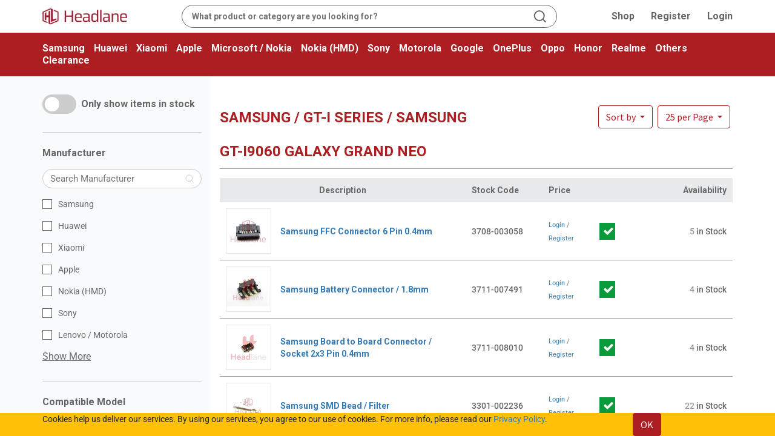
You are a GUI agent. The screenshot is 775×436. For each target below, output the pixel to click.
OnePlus (512, 48)
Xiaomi (151, 48)
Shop (623, 16)
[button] (694, 116)
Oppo (553, 48)
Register (671, 16)
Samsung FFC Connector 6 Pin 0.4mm (356, 231)
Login (720, 16)
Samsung (63, 48)
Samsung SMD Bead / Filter (335, 406)
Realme (629, 48)
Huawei (110, 48)
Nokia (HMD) (329, 48)
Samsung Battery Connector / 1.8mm (354, 289)
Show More (66, 356)
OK (647, 424)
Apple (189, 48)
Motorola (420, 48)
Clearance (66, 60)
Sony (379, 48)
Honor (588, 48)
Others (671, 48)
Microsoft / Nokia (251, 48)
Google (467, 48)
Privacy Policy (519, 419)
